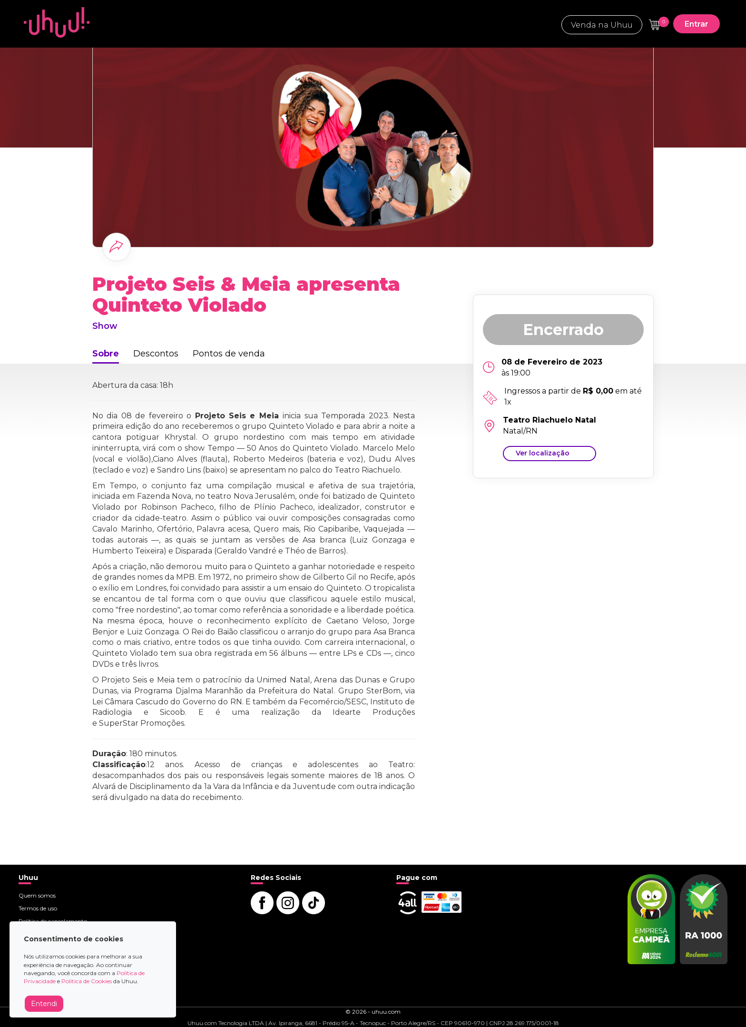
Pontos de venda (229, 353)
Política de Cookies (86, 981)
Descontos (155, 353)
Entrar (696, 24)
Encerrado (563, 329)
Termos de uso (38, 908)
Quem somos (37, 895)
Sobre (105, 353)
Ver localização (542, 453)
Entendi (44, 1003)
